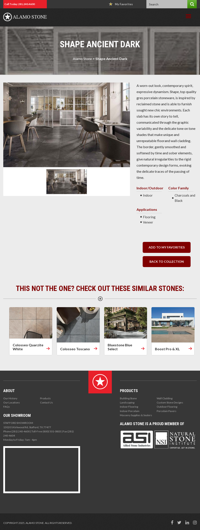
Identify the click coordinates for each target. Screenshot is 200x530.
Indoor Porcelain (129, 411)
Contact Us (46, 402)
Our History (10, 398)
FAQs (6, 406)
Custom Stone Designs (170, 402)
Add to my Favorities (167, 247)
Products (45, 398)
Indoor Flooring (129, 406)
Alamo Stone (82, 58)
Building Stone (128, 398)
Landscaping (127, 402)
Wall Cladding (164, 398)
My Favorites (121, 4)
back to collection (166, 261)
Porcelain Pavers (166, 411)
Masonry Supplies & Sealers (136, 415)
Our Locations (11, 402)
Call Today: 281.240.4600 (19, 4)
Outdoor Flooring (167, 406)
